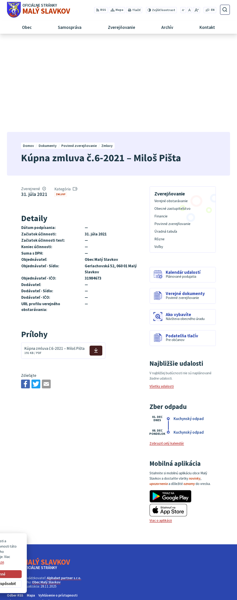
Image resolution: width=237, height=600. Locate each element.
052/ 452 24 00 (207, 585)
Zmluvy (60, 102)
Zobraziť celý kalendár (167, 352)
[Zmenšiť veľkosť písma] (183, 10)
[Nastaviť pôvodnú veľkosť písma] (189, 10)
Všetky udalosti (162, 295)
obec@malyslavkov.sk (213, 590)
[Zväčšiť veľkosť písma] (196, 10)
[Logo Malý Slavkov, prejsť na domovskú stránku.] (38, 10)
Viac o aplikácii (161, 429)
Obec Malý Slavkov (46, 491)
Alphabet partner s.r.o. (64, 486)
